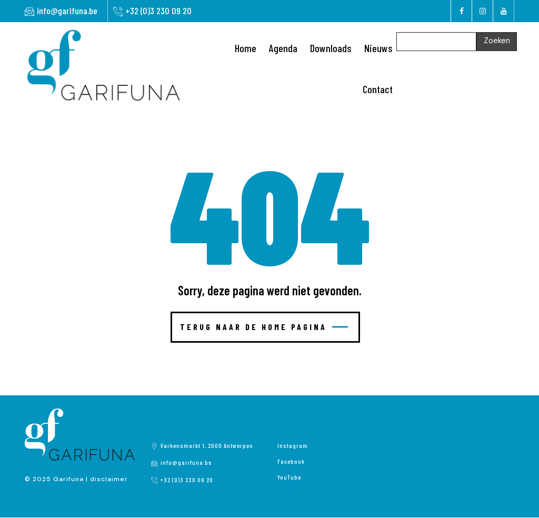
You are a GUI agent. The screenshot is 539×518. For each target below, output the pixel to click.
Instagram (292, 445)
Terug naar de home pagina (264, 327)
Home (245, 48)
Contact (378, 89)
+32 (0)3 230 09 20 (158, 10)
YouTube (289, 477)
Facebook (291, 461)
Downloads (331, 48)
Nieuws (378, 48)
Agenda (283, 48)
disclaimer (109, 479)
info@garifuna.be (67, 10)
